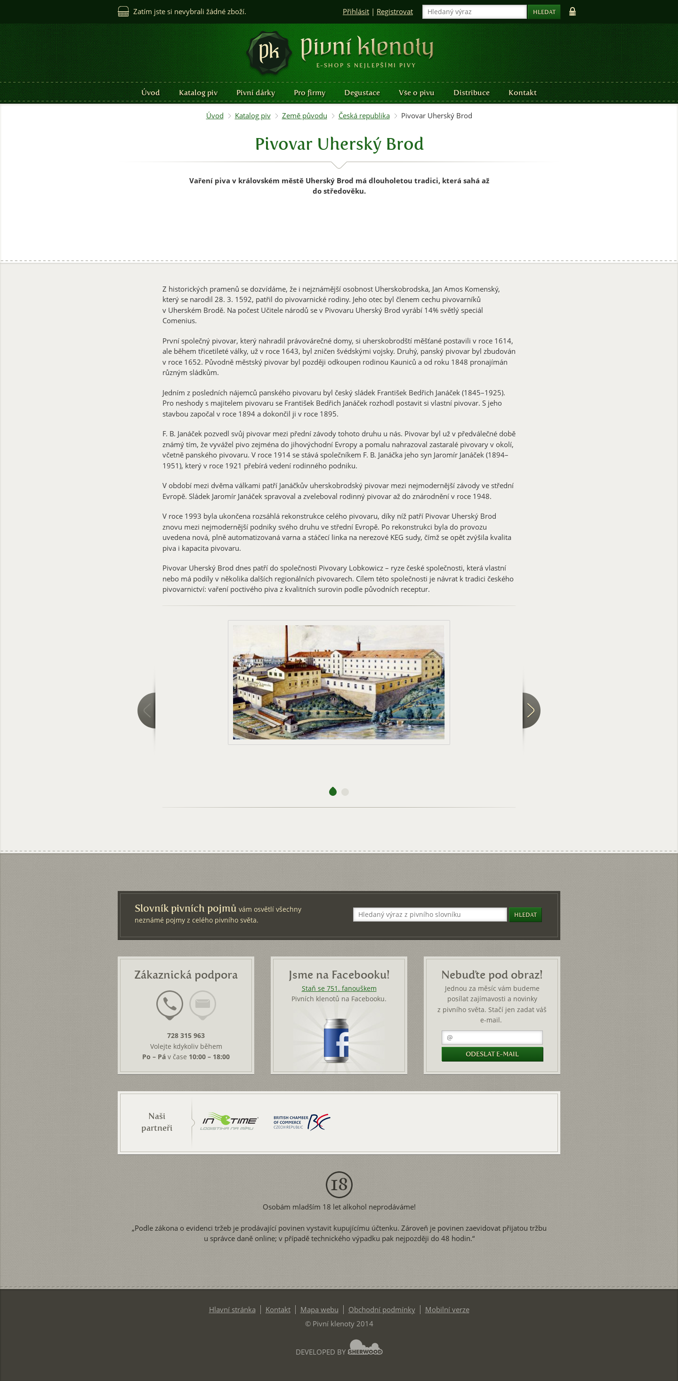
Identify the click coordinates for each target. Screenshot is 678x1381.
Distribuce (471, 92)
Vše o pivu (417, 92)
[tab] (169, 1011)
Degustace (362, 92)
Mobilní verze (447, 1309)
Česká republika (364, 115)
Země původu (304, 115)
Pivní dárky (255, 92)
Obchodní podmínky (381, 1309)
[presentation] (169, 1005)
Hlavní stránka (232, 1309)
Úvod (150, 92)
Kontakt (522, 92)
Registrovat (395, 11)
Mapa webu (319, 1309)
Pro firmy (309, 92)
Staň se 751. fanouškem (339, 988)
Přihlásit (356, 11)
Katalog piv (198, 92)
